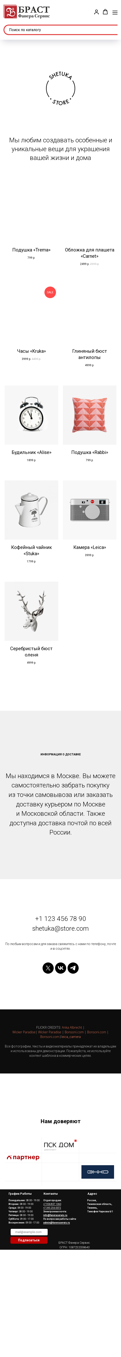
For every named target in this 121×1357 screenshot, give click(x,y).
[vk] (60, 968)
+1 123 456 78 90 (60, 919)
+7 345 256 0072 (52, 1250)
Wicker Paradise (23, 1032)
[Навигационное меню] (115, 12)
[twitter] (48, 968)
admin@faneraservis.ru (56, 1265)
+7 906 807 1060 (52, 1246)
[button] (96, 12)
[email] (29, 1274)
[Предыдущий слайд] (4, 1108)
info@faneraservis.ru (55, 1257)
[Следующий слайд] (117, 1108)
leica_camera (71, 1037)
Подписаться (29, 1282)
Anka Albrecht (72, 1027)
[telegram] (73, 968)
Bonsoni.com (74, 1032)
